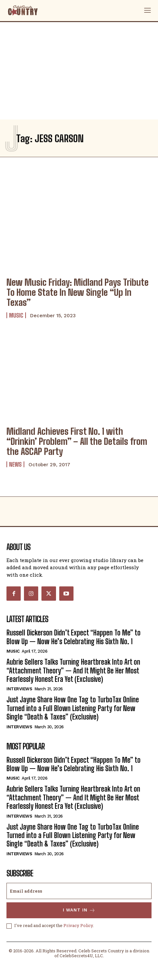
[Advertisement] (79, 70)
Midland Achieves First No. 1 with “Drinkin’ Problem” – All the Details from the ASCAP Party (76, 441)
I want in (79, 910)
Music (16, 315)
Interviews (19, 688)
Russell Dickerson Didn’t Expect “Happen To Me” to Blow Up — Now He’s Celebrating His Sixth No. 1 (73, 636)
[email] (79, 891)
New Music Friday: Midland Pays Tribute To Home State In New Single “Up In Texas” (77, 292)
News (15, 464)
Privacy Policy (78, 925)
